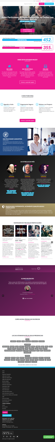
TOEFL (20, 240)
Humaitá (9, 348)
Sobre (3, 372)
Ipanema (14, 348)
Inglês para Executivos (6, 379)
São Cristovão (32, 350)
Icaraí (23, 341)
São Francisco (34, 341)
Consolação (47, 357)
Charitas (18, 341)
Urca (41, 350)
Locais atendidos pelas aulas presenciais (10, 410)
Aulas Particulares (5, 389)
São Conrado (25, 350)
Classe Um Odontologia (31, 294)
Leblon (36, 348)
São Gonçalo (41, 341)
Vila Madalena (21, 361)
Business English (5, 381)
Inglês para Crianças (6, 376)
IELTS (16, 240)
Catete (17, 346)
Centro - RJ (22, 346)
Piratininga (28, 341)
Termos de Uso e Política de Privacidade (9, 394)
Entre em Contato (5, 398)
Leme (40, 348)
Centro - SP (41, 357)
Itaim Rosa (42, 359)
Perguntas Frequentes (28, 3)
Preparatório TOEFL (6, 386)
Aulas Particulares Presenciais (8, 393)
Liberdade (23, 359)
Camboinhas (13, 341)
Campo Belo (35, 357)
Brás (17, 357)
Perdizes (32, 359)
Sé (45, 359)
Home (3, 370)
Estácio (33, 346)
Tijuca (38, 350)
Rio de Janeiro (27, 344)
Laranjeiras (31, 348)
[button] (3, 181)
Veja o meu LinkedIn (28, 298)
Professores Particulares (6, 384)
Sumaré (48, 359)
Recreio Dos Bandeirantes (10, 350)
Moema (27, 359)
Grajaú (50, 346)
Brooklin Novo (28, 357)
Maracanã (45, 348)
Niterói (27, 339)
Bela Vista (13, 357)
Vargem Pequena (27, 352)
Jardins (17, 359)
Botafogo (12, 346)
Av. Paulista (7, 357)
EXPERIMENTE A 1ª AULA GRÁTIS (27, 30)
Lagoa (26, 348)
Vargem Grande (47, 350)
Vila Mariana (27, 361)
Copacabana (27, 346)
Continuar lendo (5, 256)
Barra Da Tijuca (6, 346)
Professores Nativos (6, 382)
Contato (36, 3)
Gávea (43, 346)
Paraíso (36, 359)
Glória (46, 346)
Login (3, 396)
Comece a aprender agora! (27, 82)
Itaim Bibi (13, 359)
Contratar (42, 3)
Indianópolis (7, 359)
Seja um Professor (5, 401)
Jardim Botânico (20, 348)
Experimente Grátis (49, 3)
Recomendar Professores (7, 400)
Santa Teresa (18, 350)
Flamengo (38, 346)
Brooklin (22, 357)
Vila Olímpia (34, 361)
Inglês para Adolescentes (7, 377)
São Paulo (27, 355)
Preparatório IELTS (5, 388)
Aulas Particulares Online (7, 391)
